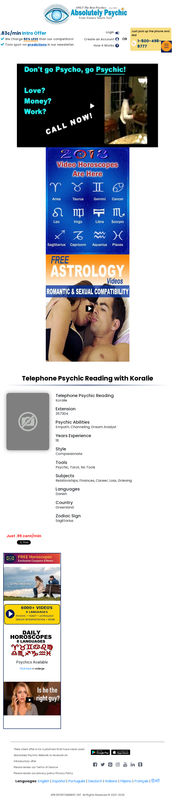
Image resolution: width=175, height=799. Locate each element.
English (43, 781)
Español (58, 781)
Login (110, 32)
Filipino (126, 781)
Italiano (111, 781)
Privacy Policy (64, 773)
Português (76, 781)
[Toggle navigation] (166, 46)
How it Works (104, 46)
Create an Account (99, 39)
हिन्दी (155, 781)
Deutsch (95, 781)
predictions (37, 44)
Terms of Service (47, 767)
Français (141, 781)
